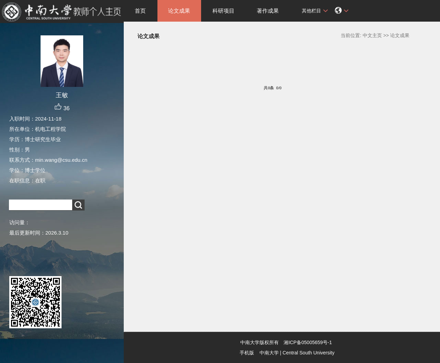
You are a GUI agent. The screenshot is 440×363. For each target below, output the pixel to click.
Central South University (308, 352)
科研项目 (223, 11)
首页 (140, 11)
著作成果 (268, 11)
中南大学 (269, 352)
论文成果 (179, 11)
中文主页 (372, 35)
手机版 (247, 352)
